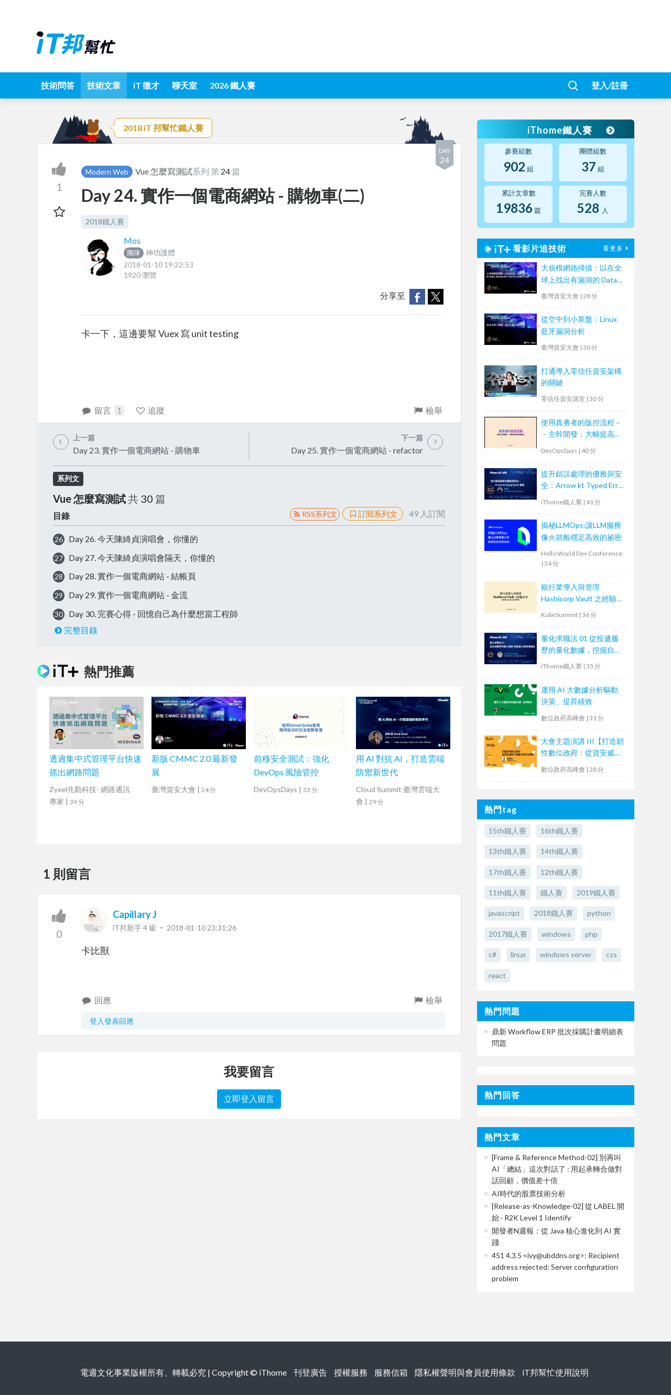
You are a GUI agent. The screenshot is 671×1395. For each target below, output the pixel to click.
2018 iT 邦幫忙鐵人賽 (163, 128)
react (497, 975)
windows (556, 933)
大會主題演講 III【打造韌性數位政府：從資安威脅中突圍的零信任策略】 (582, 748)
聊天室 (184, 85)
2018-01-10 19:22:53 (158, 264)
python (599, 913)
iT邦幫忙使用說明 (555, 1372)
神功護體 (149, 252)
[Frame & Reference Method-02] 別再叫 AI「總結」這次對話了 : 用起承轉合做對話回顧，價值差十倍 (557, 1169)
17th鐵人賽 (507, 872)
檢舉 (427, 410)
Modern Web (106, 171)
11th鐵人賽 (507, 892)
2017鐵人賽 (508, 933)
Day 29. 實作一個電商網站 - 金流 (128, 595)
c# (492, 954)
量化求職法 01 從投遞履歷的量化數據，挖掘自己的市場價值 (581, 645)
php (591, 933)
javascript (504, 913)
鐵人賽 (551, 892)
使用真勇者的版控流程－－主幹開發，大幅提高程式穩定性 (581, 429)
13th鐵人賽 (507, 851)
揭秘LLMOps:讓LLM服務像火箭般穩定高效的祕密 (581, 531)
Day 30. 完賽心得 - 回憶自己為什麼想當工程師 (153, 614)
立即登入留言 (249, 1099)
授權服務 (350, 1372)
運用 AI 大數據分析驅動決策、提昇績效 (579, 695)
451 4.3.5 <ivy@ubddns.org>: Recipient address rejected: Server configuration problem (556, 1267)
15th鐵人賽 (507, 830)
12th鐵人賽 (559, 872)
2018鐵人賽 (104, 221)
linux (518, 954)
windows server (566, 954)
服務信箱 (391, 1372)
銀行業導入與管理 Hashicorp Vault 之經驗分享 (582, 593)
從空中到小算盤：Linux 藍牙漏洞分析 (579, 325)
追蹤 (150, 410)
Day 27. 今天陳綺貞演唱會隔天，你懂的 (142, 558)
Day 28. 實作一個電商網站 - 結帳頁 (132, 576)
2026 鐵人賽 (232, 85)
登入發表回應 (112, 1020)
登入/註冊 (609, 85)
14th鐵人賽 (559, 851)
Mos (132, 240)
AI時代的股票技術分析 (529, 1193)
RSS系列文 (315, 514)
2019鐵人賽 (596, 892)
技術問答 (57, 85)
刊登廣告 (310, 1372)
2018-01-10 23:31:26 (201, 927)
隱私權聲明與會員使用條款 (465, 1372)
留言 (102, 410)
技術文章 (104, 85)
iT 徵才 (146, 85)
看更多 (617, 248)
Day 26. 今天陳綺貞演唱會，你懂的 (133, 539)
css (611, 954)
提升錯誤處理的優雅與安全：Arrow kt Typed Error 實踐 (583, 480)
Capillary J (135, 914)
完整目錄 (75, 630)
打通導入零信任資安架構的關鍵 (581, 376)
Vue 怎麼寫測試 (163, 171)
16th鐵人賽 (559, 830)
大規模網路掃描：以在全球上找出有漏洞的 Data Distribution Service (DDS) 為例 (581, 274)
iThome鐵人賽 (570, 130)
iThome (273, 1372)
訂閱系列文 (372, 513)
